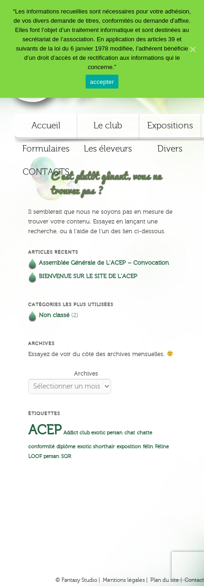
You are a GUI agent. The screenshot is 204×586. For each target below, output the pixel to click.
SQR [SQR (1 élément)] (66, 456)
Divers (169, 149)
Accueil (46, 126)
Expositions (170, 126)
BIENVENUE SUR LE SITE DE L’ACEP (88, 276)
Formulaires (45, 149)
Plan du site (164, 580)
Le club (107, 126)
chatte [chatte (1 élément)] (144, 433)
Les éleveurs (108, 149)
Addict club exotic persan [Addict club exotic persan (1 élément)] (93, 433)
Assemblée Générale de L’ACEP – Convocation (104, 263)
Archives (86, 373)
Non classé (54, 315)
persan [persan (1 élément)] (51, 456)
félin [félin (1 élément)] (148, 447)
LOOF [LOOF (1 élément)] (35, 456)
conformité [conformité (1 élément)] (41, 447)
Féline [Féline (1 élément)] (162, 447)
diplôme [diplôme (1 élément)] (65, 447)
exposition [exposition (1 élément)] (129, 447)
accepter (102, 81)
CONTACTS (46, 172)
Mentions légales (124, 580)
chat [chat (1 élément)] (129, 433)
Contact (194, 580)
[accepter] (192, 49)
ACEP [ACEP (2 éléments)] (45, 430)
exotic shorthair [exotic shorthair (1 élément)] (96, 447)
